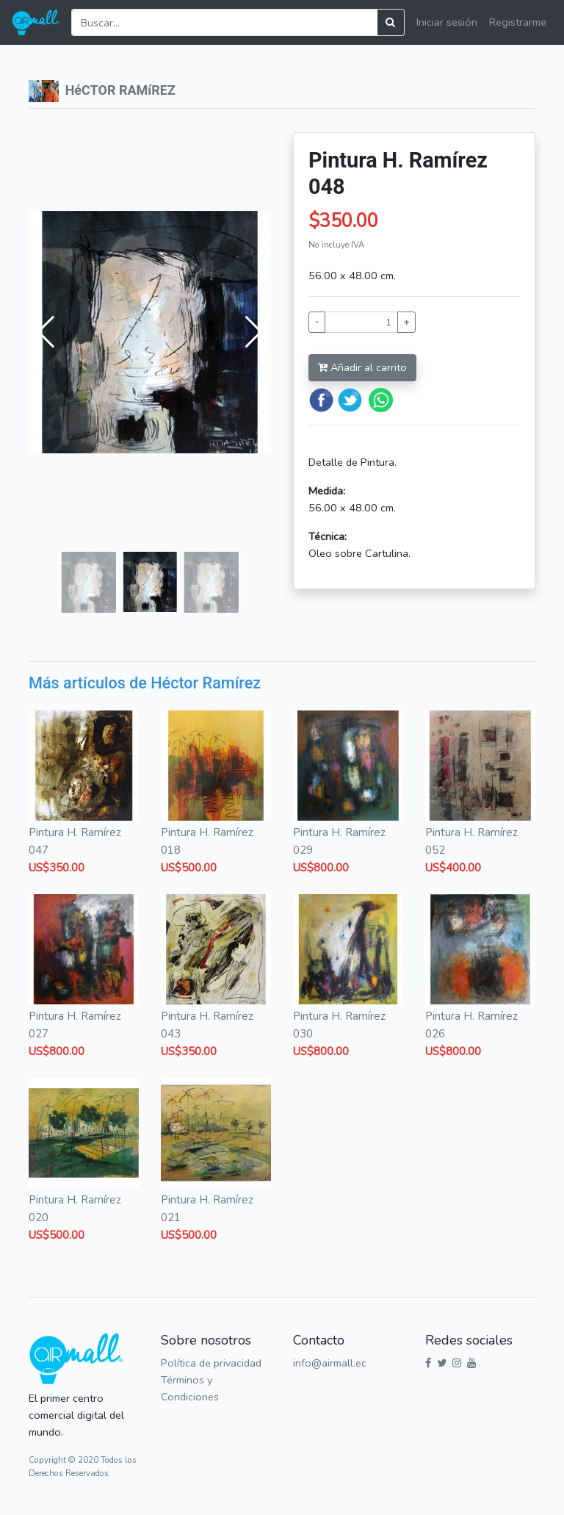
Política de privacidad (211, 1363)
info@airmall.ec (329, 1363)
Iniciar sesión (446, 22)
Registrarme (517, 22)
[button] (46, 332)
